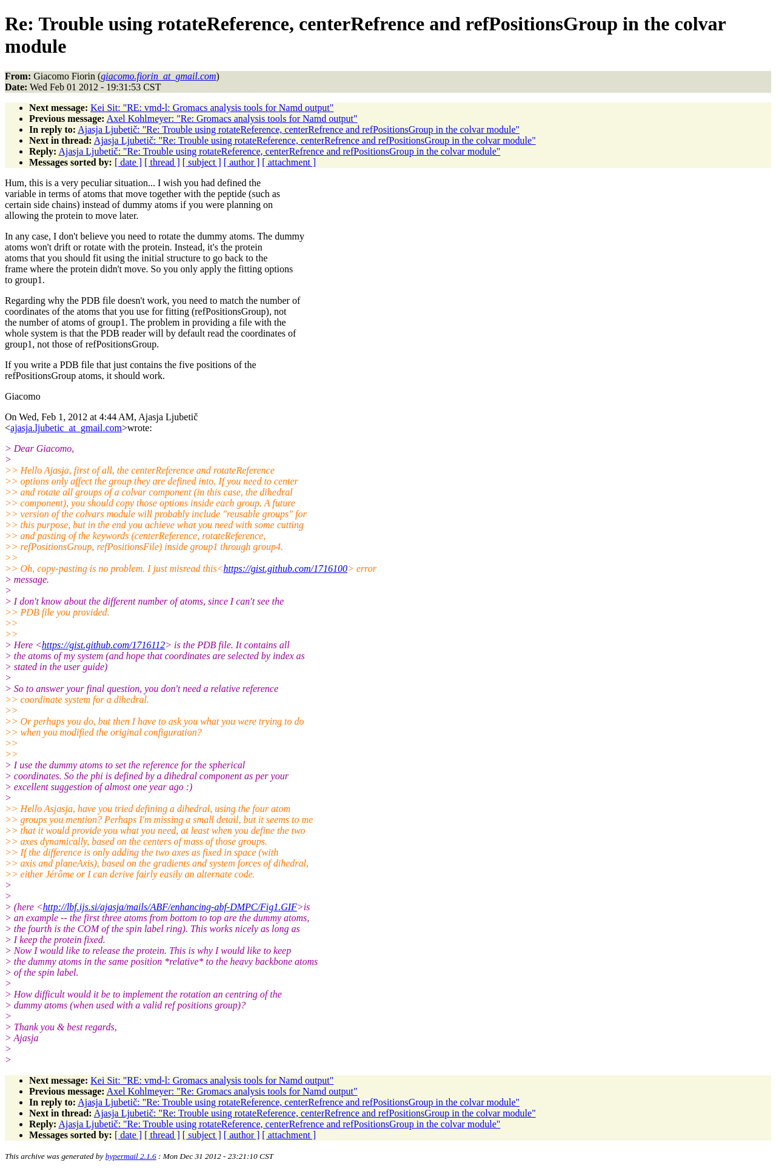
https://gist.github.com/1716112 (103, 645)
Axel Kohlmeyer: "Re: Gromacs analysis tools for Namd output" (232, 118)
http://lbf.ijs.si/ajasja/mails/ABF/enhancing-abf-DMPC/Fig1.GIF (170, 907)
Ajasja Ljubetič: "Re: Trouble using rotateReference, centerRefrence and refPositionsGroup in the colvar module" (299, 129)
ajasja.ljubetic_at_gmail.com (66, 428)
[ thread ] (162, 162)
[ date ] (128, 162)
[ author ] (242, 162)
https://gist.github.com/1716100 (285, 568)
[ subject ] (201, 162)
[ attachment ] (289, 162)
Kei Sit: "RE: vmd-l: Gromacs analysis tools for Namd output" (211, 107)
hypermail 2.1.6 (130, 1156)
